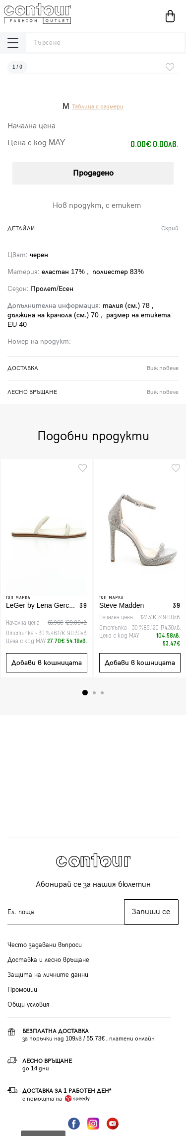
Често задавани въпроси (44, 945)
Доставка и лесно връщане (48, 960)
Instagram (93, 1124)
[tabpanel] (46, 568)
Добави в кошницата (46, 663)
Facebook (74, 1124)
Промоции (22, 990)
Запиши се (151, 912)
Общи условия (28, 1005)
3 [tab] (102, 692)
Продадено (93, 173)
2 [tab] (94, 692)
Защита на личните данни (47, 975)
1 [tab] (85, 692)
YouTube (113, 1124)
